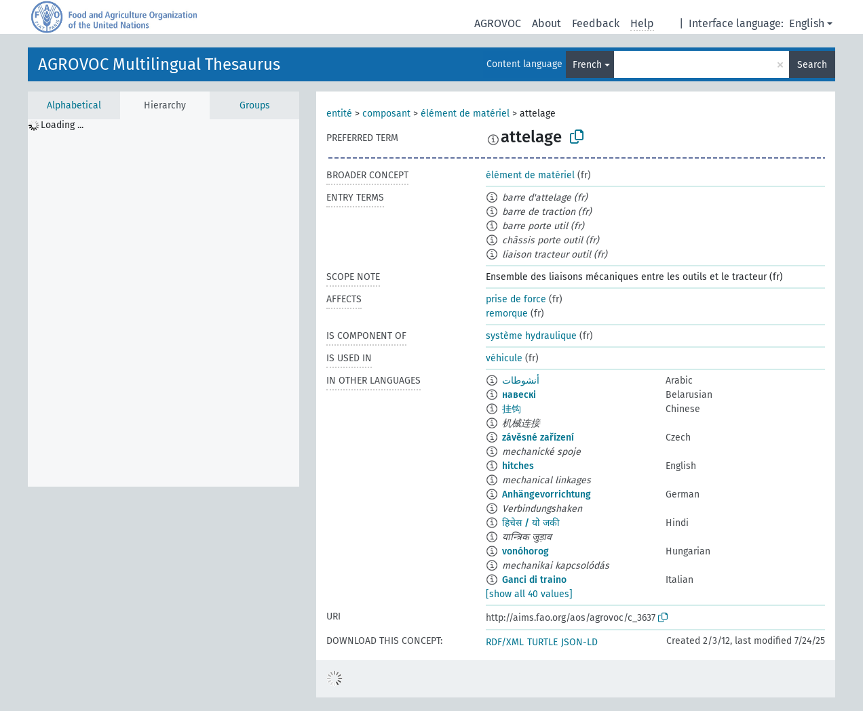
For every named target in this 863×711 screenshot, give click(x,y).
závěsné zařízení (538, 437)
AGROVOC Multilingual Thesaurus (159, 64)
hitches (518, 466)
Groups (254, 105)
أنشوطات (520, 380)
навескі (519, 395)
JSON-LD (579, 642)
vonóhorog (525, 551)
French (587, 64)
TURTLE (542, 642)
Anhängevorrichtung (546, 494)
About (546, 23)
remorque (507, 313)
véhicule (504, 358)
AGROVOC (497, 23)
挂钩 (511, 409)
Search (812, 64)
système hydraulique (531, 336)
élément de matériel (465, 113)
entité (339, 113)
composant (386, 113)
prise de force (516, 299)
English (806, 23)
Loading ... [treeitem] (62, 125)
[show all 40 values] (529, 594)
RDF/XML (505, 642)
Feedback (595, 23)
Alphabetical (74, 105)
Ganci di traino (534, 580)
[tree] (163, 303)
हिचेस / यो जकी (531, 523)
